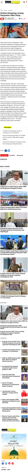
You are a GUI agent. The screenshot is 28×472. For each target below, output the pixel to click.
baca (21, 18)
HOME (1, 10)
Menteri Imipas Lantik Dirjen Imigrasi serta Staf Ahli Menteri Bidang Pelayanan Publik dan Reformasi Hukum (13, 252)
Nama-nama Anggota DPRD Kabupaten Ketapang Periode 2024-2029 (11, 401)
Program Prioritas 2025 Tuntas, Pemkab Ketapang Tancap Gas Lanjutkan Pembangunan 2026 (12, 275)
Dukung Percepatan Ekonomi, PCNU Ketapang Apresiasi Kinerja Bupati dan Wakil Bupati (12, 230)
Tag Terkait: (4, 155)
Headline (5, 10)
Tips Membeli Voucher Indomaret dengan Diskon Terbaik (10, 392)
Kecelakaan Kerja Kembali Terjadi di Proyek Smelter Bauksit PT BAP (10, 367)
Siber (8, 469)
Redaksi (3, 469)
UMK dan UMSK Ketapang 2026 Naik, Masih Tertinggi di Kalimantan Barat (11, 359)
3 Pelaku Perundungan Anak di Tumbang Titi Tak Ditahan (13, 297)
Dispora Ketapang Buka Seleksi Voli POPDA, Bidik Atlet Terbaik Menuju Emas (13, 208)
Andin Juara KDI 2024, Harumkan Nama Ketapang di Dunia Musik (11, 376)
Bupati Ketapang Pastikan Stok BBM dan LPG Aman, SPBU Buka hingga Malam (14, 137)
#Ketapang (20, 155)
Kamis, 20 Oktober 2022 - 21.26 (10, 19)
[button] (26, 1)
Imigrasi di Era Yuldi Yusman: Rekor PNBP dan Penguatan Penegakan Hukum (13, 187)
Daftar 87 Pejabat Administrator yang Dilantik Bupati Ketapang (10, 384)
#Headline (12, 155)
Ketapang (10, 10)
